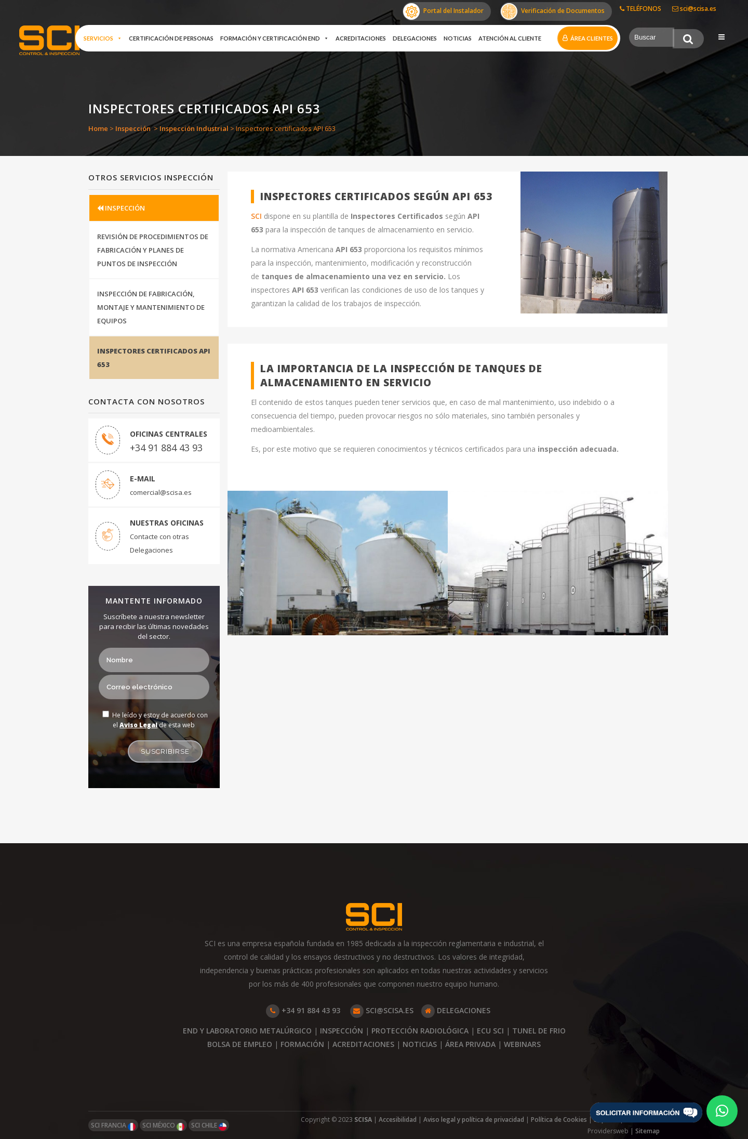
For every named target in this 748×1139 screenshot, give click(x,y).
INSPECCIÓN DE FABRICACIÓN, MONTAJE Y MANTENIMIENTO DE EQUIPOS (151, 307)
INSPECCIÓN (121, 208)
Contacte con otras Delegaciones (159, 543)
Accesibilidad (398, 1119)
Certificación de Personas (171, 38)
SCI (257, 216)
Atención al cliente (509, 38)
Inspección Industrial (194, 128)
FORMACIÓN (302, 1044)
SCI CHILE (208, 1126)
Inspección (133, 128)
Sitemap (647, 1131)
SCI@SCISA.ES (381, 1010)
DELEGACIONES (455, 1010)
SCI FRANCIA (113, 1126)
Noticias (458, 38)
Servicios (103, 38)
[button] (722, 1111)
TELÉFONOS (640, 8)
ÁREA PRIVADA (470, 1044)
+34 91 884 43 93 (166, 447)
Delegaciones (415, 38)
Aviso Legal (138, 725)
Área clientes (591, 38)
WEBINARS (522, 1044)
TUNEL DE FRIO (539, 1031)
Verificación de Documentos (553, 11)
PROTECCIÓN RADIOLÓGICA (420, 1031)
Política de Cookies (559, 1119)
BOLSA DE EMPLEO (239, 1044)
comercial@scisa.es (161, 492)
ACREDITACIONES (363, 1044)
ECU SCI (490, 1031)
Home (98, 128)
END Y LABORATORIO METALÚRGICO (247, 1031)
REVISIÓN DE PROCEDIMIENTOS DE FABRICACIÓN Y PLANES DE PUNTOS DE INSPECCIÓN (152, 250)
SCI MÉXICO (163, 1126)
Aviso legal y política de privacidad (473, 1119)
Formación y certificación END (274, 38)
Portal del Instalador (443, 11)
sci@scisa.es (694, 8)
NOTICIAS (420, 1044)
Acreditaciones (361, 38)
